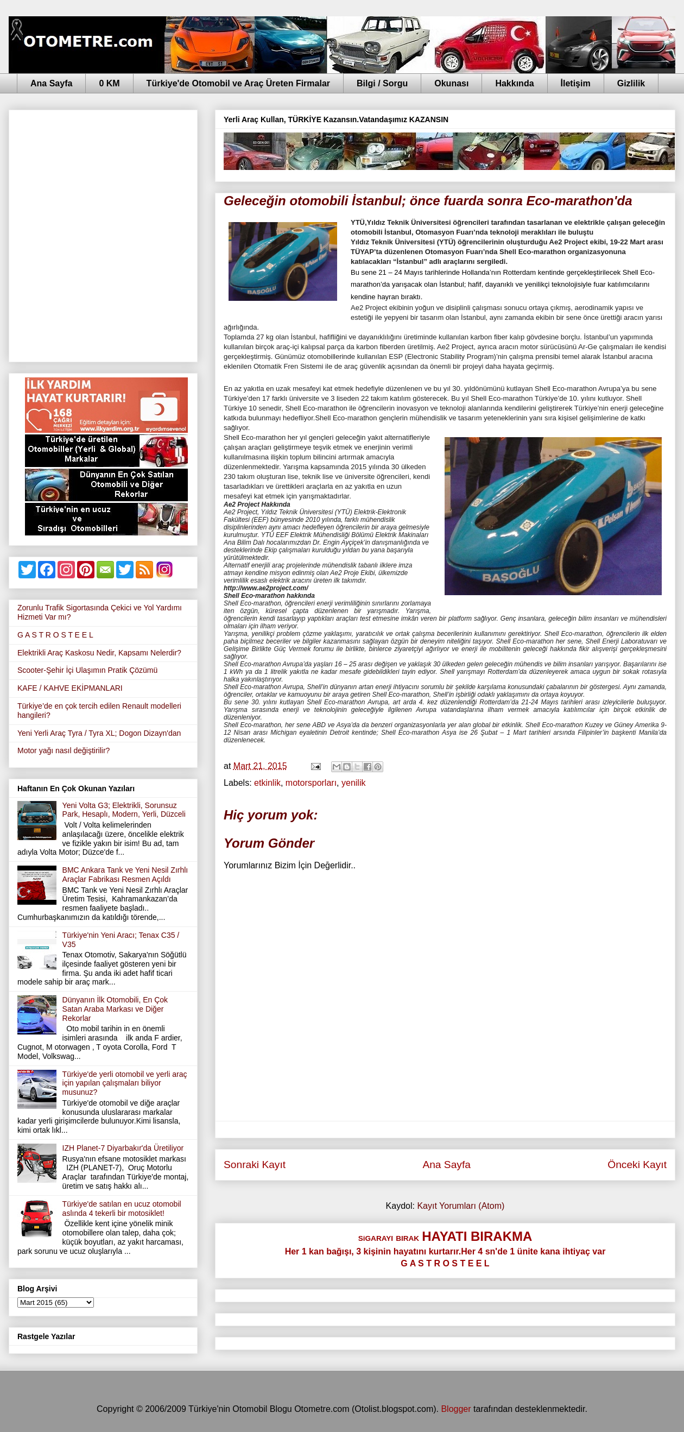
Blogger (456, 1409)
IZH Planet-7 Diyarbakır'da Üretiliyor (123, 1148)
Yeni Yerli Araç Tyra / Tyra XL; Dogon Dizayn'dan (99, 733)
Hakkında (514, 83)
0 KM (109, 83)
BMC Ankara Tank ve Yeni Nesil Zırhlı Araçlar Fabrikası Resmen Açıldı (125, 875)
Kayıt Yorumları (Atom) (460, 1205)
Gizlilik (631, 83)
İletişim (576, 83)
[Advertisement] (119, 234)
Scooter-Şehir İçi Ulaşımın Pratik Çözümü (87, 670)
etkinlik (267, 782)
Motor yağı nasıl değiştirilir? (63, 750)
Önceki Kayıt (637, 1164)
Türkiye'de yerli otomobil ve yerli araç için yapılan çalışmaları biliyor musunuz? (124, 1083)
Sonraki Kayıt (255, 1164)
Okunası (451, 83)
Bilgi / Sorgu (382, 83)
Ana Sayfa (51, 83)
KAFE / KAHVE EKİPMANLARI (70, 688)
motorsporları (311, 782)
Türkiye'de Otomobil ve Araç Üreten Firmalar (238, 83)
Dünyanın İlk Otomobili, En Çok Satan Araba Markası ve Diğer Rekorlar (115, 1009)
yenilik (353, 782)
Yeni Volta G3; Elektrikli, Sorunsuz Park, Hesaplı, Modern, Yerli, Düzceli (124, 810)
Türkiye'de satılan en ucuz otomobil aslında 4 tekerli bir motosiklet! (121, 1208)
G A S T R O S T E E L (55, 634)
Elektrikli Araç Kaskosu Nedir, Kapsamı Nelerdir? (99, 652)
